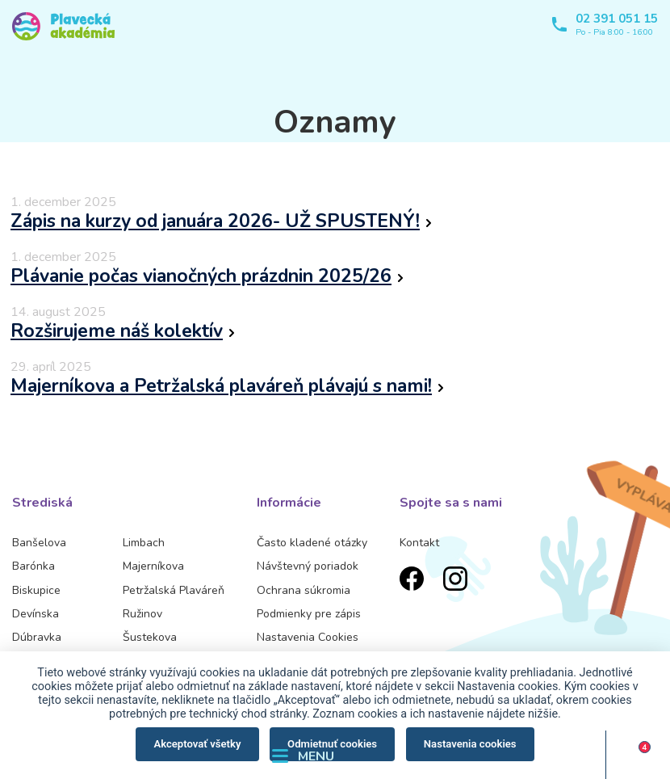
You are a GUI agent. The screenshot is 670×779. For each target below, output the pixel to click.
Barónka (33, 566)
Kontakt (419, 542)
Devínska (35, 613)
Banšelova (39, 542)
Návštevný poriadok (307, 566)
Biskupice (36, 590)
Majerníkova (153, 566)
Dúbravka (36, 637)
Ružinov (142, 613)
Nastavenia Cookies (307, 637)
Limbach (144, 542)
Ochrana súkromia (303, 590)
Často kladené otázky (312, 542)
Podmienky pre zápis (309, 613)
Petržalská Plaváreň (173, 590)
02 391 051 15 (617, 19)
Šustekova (150, 637)
